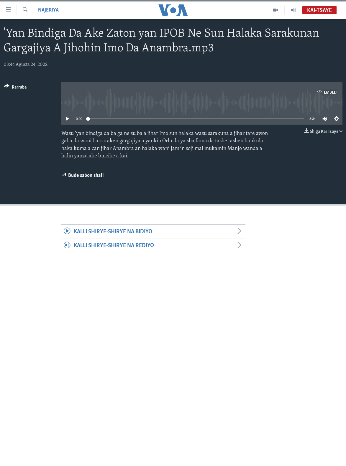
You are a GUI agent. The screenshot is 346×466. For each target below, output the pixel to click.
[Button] (15, 88)
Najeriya (48, 10)
